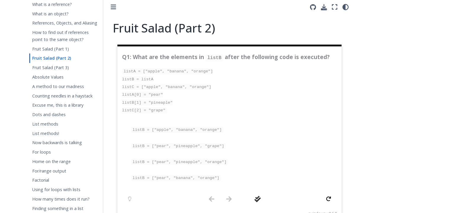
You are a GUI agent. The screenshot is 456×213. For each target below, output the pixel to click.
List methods (45, 124)
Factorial (40, 180)
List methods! (45, 133)
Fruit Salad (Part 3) (50, 67)
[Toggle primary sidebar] (113, 7)
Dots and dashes (49, 114)
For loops (41, 152)
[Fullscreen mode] (334, 7)
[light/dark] (345, 7)
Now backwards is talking (57, 142)
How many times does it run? (61, 199)
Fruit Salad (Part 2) (51, 58)
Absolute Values (48, 77)
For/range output (49, 171)
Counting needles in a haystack (62, 96)
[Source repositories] (313, 7)
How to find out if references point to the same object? (60, 36)
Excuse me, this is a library (57, 105)
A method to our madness (58, 86)
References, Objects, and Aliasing (64, 23)
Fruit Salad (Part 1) (50, 49)
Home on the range (51, 161)
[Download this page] (323, 7)
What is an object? (50, 14)
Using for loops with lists (56, 189)
